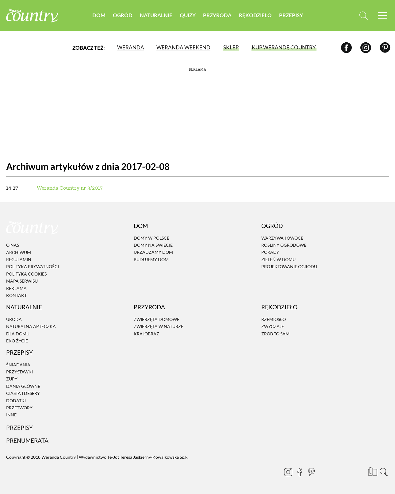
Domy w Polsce (151, 238)
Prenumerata (27, 440)
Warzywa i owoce (282, 238)
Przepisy (291, 15)
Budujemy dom (151, 259)
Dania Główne (23, 386)
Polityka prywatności (32, 266)
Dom (98, 15)
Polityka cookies (26, 273)
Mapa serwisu (22, 281)
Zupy (11, 379)
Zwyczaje (272, 326)
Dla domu (17, 333)
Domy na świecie (153, 245)
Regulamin (18, 259)
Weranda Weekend (183, 47)
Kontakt (16, 295)
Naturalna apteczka (31, 326)
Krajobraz (146, 333)
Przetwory (19, 407)
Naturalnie (156, 15)
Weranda (130, 47)
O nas (12, 245)
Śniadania (18, 364)
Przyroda (217, 15)
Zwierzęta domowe (156, 319)
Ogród (122, 15)
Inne (11, 415)
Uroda (14, 319)
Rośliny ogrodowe (283, 245)
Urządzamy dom (153, 252)
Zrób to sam (275, 333)
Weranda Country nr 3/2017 (69, 187)
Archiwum (18, 252)
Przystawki (19, 371)
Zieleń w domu (278, 259)
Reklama (16, 288)
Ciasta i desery (23, 393)
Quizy (188, 15)
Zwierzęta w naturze (158, 326)
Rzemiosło (273, 319)
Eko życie (17, 340)
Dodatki (16, 400)
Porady (270, 252)
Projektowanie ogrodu (289, 266)
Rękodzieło (255, 15)
